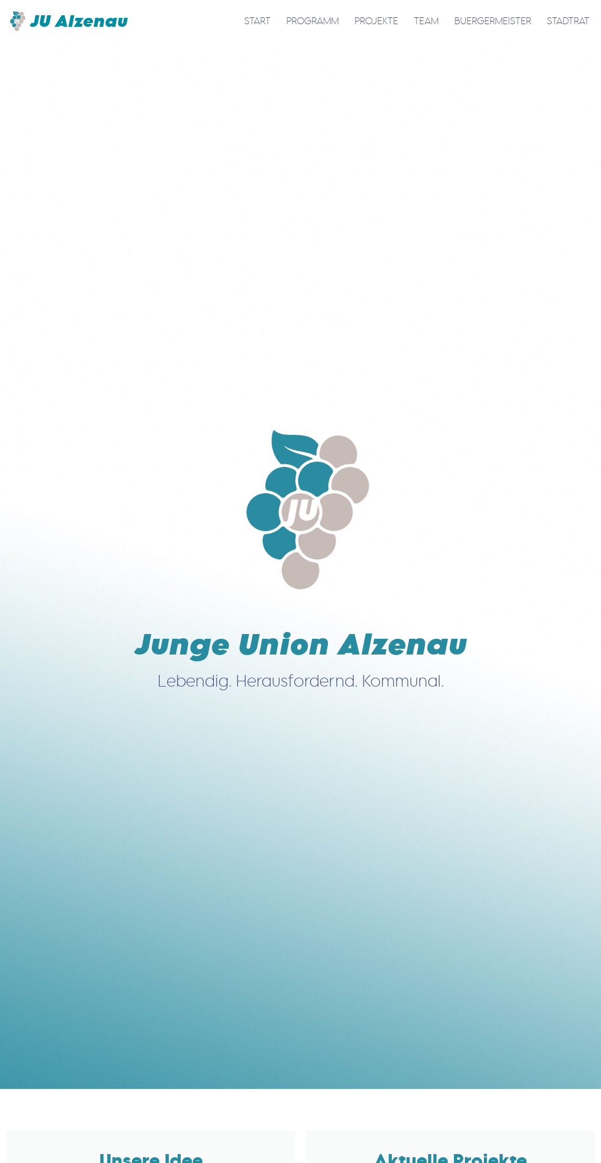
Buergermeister (492, 20)
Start (257, 20)
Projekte (376, 20)
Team (426, 20)
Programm (312, 20)
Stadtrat (568, 20)
